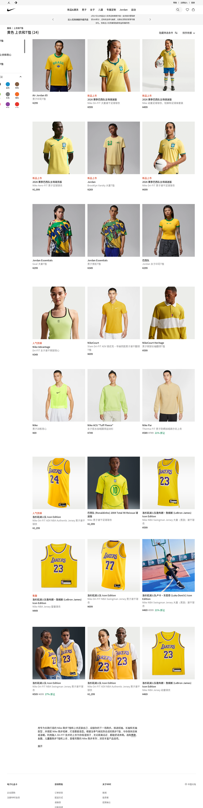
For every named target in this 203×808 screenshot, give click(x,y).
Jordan (124, 9)
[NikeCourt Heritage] (171, 298)
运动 (133, 9)
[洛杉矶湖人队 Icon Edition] (69, 459)
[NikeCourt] (120, 298)
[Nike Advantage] (69, 298)
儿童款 (84, 704)
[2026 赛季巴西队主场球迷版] (120, 63)
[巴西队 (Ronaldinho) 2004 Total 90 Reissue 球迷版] (120, 459)
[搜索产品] (172, 9)
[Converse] (16, 2)
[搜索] (160, 9)
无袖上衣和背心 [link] (16, 54)
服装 (9, 28)
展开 (53, 712)
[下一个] (150, 19)
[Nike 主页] (11, 9)
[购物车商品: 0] (193, 9)
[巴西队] (171, 220)
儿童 (100, 9)
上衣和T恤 (18, 28)
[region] (19, 73)
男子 (84, 9)
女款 (76, 704)
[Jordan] (9, 2)
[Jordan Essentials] (69, 220)
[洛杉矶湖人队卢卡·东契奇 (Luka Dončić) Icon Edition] (171, 538)
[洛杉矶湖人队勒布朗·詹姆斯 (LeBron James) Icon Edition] (171, 459)
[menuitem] (45, 792)
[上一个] (53, 19)
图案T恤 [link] (12, 40)
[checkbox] (11, 87)
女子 (92, 9)
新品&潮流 (72, 9)
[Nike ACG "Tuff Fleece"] (120, 376)
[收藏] (187, 9)
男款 (69, 704)
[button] (21, 76)
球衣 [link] (10, 59)
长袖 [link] (10, 45)
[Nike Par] (171, 376)
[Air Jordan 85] (69, 63)
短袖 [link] (10, 50)
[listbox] (189, 32)
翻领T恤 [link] (12, 64)
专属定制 (111, 9)
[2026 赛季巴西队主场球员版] (69, 141)
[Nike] (69, 376)
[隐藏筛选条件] (170, 33)
